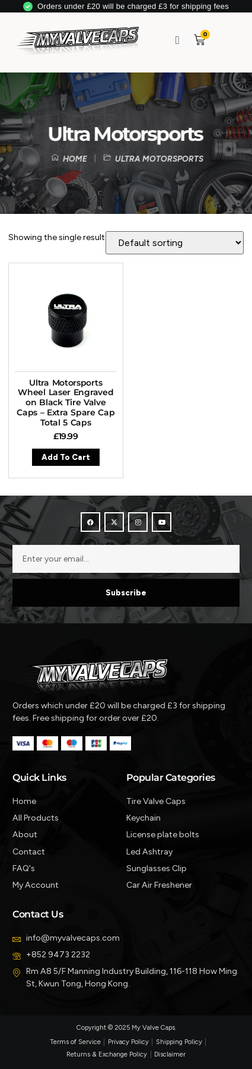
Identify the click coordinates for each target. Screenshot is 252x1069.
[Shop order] (175, 242)
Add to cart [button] (66, 457)
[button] (222, 39)
